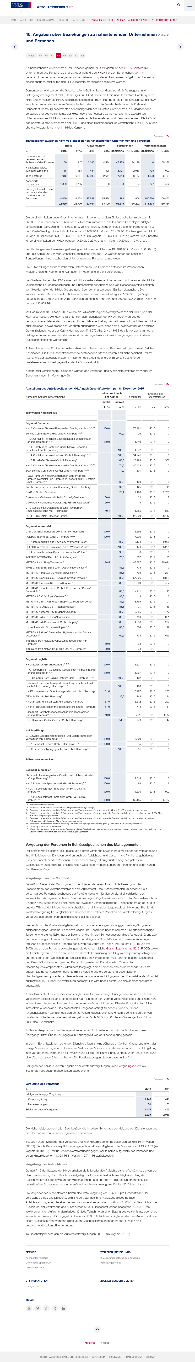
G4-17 (35, 1286)
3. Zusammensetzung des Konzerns (120, 1257)
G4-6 (28, 1286)
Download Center (35, 1267)
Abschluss (26, 20)
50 (70, 55)
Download (159, 136)
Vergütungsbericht (130, 1066)
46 (46, 55)
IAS (97, 68)
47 (52, 55)
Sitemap (150, 1357)
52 (82, 55)
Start (14, 20)
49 (64, 55)
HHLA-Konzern (133, 68)
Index (31, 55)
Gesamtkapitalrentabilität (121, 948)
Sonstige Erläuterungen (73, 20)
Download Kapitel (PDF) (38, 1262)
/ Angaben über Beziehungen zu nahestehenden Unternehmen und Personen (134, 20)
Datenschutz (134, 1357)
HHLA (21, 5)
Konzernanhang (45, 20)
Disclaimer (115, 1357)
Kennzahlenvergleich (37, 1257)
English (104, 1343)
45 (40, 55)
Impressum (98, 1357)
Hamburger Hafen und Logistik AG (68, 1357)
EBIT (134, 944)
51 (76, 55)
